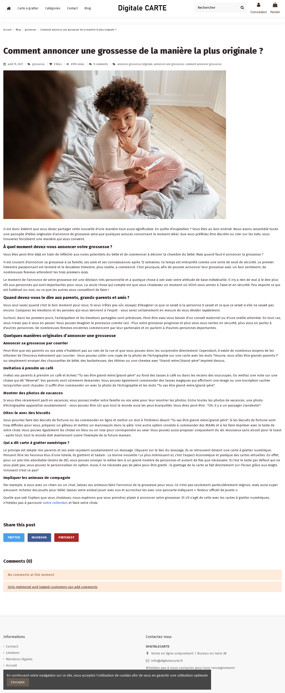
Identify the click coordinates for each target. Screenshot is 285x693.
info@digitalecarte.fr (167, 661)
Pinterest (66, 537)
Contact (12, 646)
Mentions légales (19, 659)
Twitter (14, 537)
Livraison (13, 653)
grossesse (38, 64)
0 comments (101, 64)
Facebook (39, 537)
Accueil (11, 665)
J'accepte (18, 682)
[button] (53, 8)
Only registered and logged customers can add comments (53, 587)
